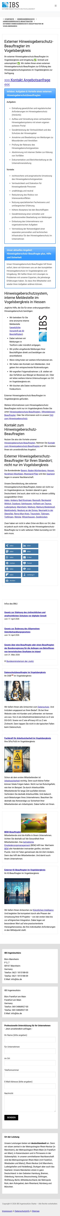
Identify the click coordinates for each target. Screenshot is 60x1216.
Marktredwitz (10, 510)
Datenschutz (43, 707)
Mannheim (22, 507)
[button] (55, 6)
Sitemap (35, 1211)
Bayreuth (36, 500)
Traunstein (35, 513)
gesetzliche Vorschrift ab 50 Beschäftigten (16, 330)
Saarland (51, 474)
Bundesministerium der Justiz (20, 661)
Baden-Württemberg (37, 470)
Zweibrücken (41, 517)
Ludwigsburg (10, 507)
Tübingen (45, 513)
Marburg (31, 507)
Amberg (14, 500)
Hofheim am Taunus (42, 503)
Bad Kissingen (25, 500)
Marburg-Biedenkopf (45, 507)
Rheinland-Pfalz (31, 474)
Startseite (9, 19)
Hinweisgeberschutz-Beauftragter (18, 21)
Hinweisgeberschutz (25, 19)
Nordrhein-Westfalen (13, 474)
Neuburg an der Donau (27, 510)
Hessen (50, 470)
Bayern (24, 470)
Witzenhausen (28, 517)
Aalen (6, 500)
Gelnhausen (26, 503)
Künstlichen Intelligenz (43, 910)
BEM (6, 848)
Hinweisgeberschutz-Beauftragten (19, 443)
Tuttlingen (8, 517)
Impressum (7, 1211)
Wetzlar (17, 517)
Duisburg (16, 503)
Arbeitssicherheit (12, 781)
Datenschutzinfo (22, 1211)
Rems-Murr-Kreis (21, 513)
